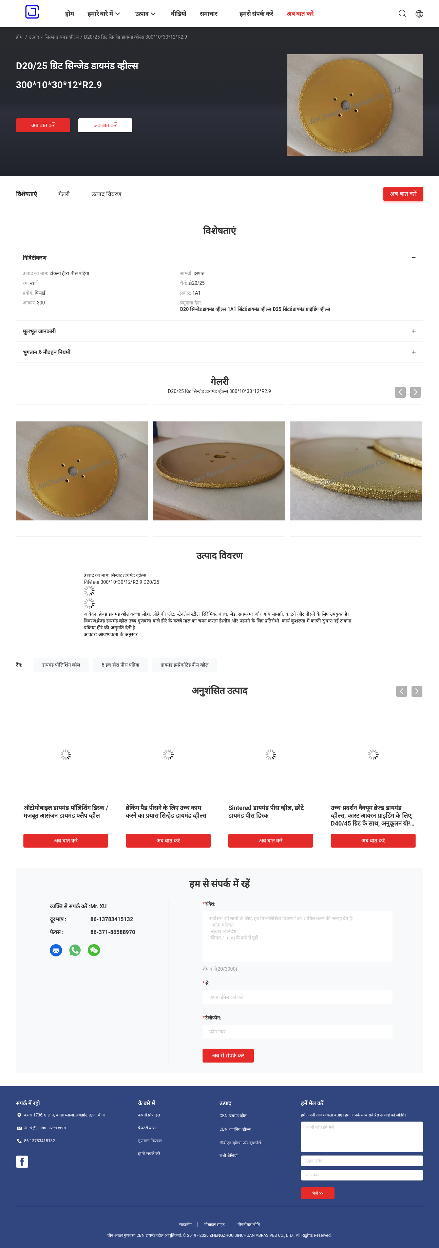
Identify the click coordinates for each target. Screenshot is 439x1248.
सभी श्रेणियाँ (228, 1155)
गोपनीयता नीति (248, 1224)
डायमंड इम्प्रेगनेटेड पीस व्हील (184, 665)
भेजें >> (317, 1193)
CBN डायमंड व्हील (233, 1115)
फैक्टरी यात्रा (147, 1128)
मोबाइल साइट (214, 1224)
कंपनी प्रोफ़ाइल (149, 1115)
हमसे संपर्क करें (149, 1153)
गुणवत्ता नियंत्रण (150, 1140)
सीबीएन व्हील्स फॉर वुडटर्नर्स (240, 1143)
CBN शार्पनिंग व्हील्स (235, 1129)
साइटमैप (185, 1224)
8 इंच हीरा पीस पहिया (120, 665)
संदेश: (210, 904)
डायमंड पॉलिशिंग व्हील (61, 665)
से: (207, 983)
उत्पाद (34, 37)
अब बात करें (43, 125)
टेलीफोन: (213, 1018)
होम (19, 37)
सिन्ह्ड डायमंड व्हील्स (61, 37)
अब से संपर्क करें (228, 1055)
